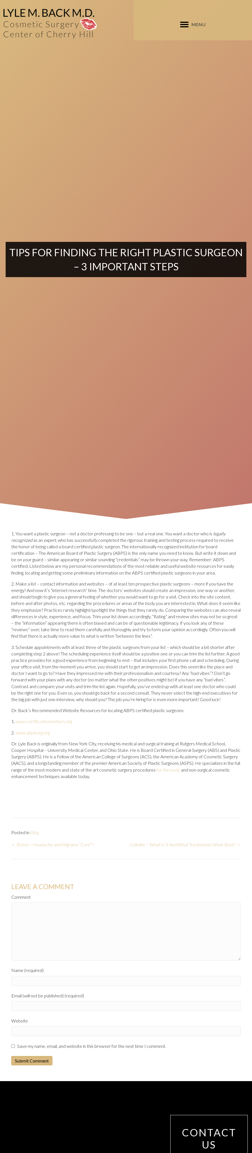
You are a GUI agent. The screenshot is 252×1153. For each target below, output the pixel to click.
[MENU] (193, 24)
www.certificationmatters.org (44, 721)
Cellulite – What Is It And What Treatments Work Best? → (185, 844)
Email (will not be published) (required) (47, 995)
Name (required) (27, 970)
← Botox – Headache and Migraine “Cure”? (52, 844)
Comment (21, 897)
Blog (34, 832)
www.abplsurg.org (33, 732)
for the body (168, 769)
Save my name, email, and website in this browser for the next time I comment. (91, 1046)
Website (19, 1020)
